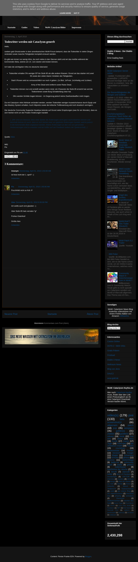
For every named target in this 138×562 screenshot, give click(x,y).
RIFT (119, 508)
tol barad (130, 512)
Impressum (76, 27)
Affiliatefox (124, 316)
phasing (118, 496)
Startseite (11, 27)
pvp (115, 428)
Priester (130, 450)
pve (130, 415)
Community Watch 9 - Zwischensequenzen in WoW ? (126, 276)
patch (130, 425)
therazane (120, 498)
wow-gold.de (112, 378)
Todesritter (121, 443)
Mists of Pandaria (123, 474)
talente (120, 484)
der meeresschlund (115, 494)
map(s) (126, 441)
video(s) (113, 415)
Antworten (15, 178)
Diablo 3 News (113, 360)
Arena (128, 484)
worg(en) (128, 428)
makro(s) (121, 512)
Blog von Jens (113, 369)
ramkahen (129, 496)
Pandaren (110, 508)
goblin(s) (120, 431)
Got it (76, 13)
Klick (13, 137)
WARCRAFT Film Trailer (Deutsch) (124, 223)
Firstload (111, 355)
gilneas (126, 457)
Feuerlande (129, 503)
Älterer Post (92, 314)
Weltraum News (114, 364)
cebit (112, 491)
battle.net (115, 462)
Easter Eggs (118, 503)
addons (127, 510)
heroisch (116, 453)
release (110, 436)
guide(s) (124, 433)
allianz (120, 439)
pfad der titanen (124, 481)
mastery (121, 479)
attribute (130, 479)
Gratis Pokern (113, 350)
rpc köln (110, 484)
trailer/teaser (120, 467)
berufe (114, 472)
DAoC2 (110, 373)
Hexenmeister (113, 450)
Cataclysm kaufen (124, 392)
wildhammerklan (113, 501)
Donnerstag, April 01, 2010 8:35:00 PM (31, 202)
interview (110, 479)
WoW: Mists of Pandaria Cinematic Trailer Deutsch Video (125, 145)
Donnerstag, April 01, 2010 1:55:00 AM (34, 187)
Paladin (130, 446)
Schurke (115, 457)
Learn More (65, 13)
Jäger (109, 443)
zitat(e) (110, 433)
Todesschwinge (127, 489)
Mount (125, 486)
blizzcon (110, 460)
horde (121, 436)
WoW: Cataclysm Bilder (55, 27)
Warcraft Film (112, 510)
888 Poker (113, 254)
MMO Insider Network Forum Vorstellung (126, 171)
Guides (24, 27)
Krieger (130, 453)
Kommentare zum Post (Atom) (56, 323)
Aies (13, 202)
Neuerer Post (11, 314)
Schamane (128, 455)
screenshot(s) (114, 422)
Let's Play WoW (125, 505)
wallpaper (113, 515)
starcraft (126, 472)
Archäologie (112, 477)
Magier (115, 455)
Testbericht (111, 489)
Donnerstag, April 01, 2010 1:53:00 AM (35, 171)
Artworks (110, 486)
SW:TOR (126, 477)
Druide (115, 441)
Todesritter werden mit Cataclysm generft (30, 41)
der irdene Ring (124, 491)
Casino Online (113, 341)
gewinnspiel (111, 512)
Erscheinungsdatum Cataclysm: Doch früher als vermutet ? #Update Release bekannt (119, 117)
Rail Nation (127, 508)
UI (132, 469)
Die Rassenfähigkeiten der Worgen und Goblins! (118, 93)
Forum (112, 505)
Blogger (88, 556)
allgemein (112, 425)
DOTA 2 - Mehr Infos (116, 346)
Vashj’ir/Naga (127, 460)
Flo (12, 187)
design (112, 481)
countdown (120, 448)
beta (122, 419)
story (131, 439)
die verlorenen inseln (120, 444)
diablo (119, 465)
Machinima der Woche (117, 469)
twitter (110, 474)
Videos (36, 27)
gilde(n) (130, 465)
